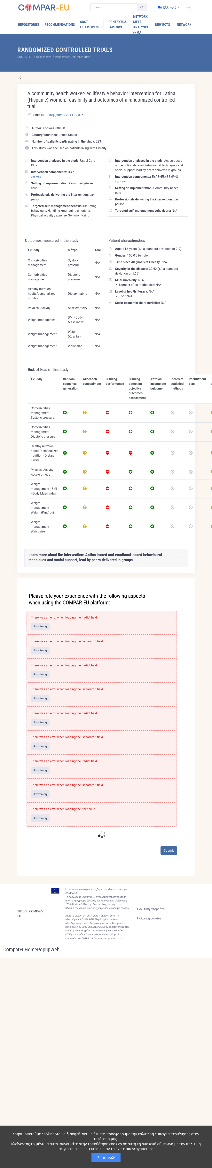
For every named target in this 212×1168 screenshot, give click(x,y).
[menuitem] (29, 24)
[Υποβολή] (142, 7)
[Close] (189, 581)
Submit (169, 850)
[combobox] (169, 7)
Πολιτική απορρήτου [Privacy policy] (151, 909)
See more (36, 176)
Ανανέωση (40, 626)
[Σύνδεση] (188, 7)
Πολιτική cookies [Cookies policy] (149, 918)
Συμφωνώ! (106, 1157)
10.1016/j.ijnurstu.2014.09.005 (62, 115)
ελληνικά (167, 7)
